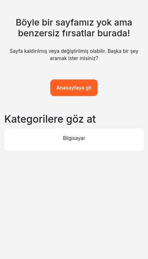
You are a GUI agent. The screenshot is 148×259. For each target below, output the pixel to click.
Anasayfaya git (74, 88)
